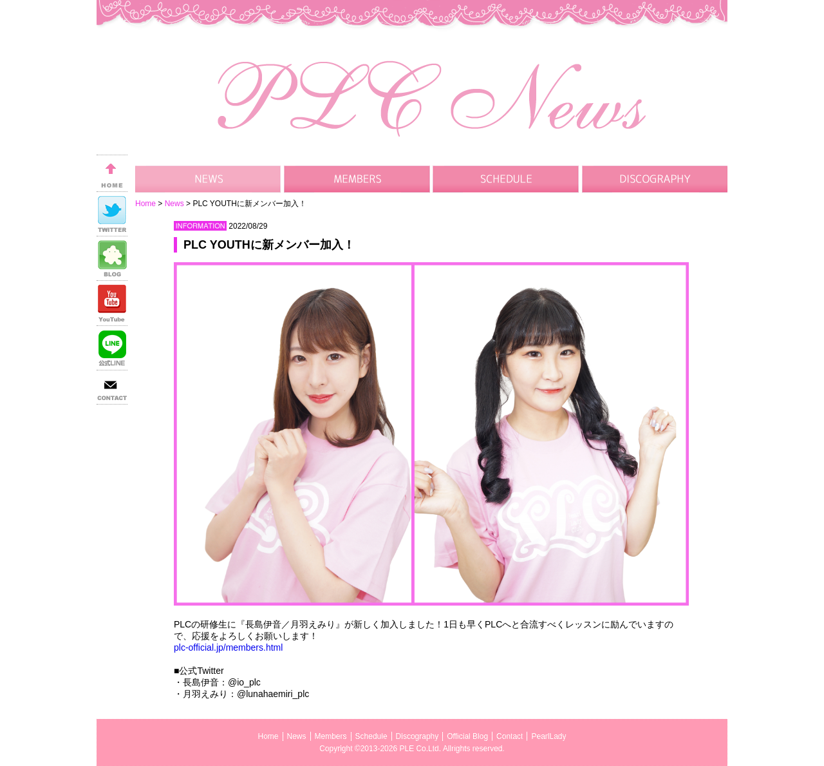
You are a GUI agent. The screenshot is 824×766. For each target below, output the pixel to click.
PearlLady (548, 736)
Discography (417, 736)
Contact (509, 736)
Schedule (371, 736)
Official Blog (467, 736)
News (174, 203)
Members (331, 736)
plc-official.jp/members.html (228, 647)
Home (145, 203)
